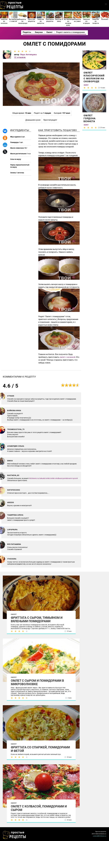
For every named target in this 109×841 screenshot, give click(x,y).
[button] (106, 4)
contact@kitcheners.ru (99, 836)
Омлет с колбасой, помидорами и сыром (39, 808)
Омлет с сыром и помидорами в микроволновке (37, 682)
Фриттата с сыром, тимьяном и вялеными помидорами (36, 619)
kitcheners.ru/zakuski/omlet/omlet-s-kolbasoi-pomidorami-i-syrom (53, 478)
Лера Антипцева (28, 54)
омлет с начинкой (67, 357)
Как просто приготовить (14, 835)
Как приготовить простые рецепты (11, 5)
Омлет (14, 614)
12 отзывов (20, 57)
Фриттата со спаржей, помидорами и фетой (40, 749)
